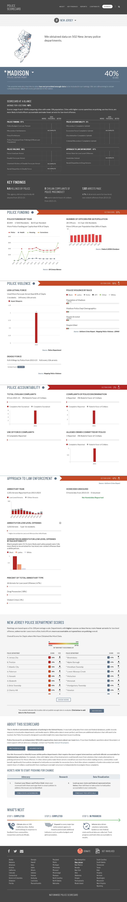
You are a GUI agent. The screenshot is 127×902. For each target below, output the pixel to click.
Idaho (33, 867)
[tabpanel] (63, 788)
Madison (18, 72)
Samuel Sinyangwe (62, 743)
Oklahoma (78, 875)
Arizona (11, 867)
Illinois (33, 870)
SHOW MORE (63, 700)
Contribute (94, 6)
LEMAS (116, 331)
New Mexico (79, 865)
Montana (55, 875)
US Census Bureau (55, 269)
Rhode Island (79, 883)
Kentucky (34, 878)
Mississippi (57, 873)
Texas (99, 867)
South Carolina (101, 859)
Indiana (33, 873)
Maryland (56, 859)
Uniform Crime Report (87, 331)
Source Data (36, 748)
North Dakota (57, 880)
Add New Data (97, 711)
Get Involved (108, 851)
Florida (11, 883)
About (62, 6)
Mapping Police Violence (52, 373)
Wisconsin (100, 880)
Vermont (99, 875)
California (12, 870)
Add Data (21, 367)
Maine (55, 862)
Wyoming (100, 886)
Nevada (77, 867)
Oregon (77, 878)
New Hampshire (80, 859)
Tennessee (100, 865)
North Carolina (57, 878)
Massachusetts (36, 883)
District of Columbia (15, 878)
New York (78, 870)
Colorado (12, 873)
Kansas (33, 875)
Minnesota (56, 867)
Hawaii (33, 862)
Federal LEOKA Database (110, 249)
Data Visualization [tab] (101, 776)
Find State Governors (27, 793)
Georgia (33, 859)
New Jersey (63, 20)
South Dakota (101, 862)
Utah (98, 870)
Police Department (54, 350)
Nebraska (56, 883)
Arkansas (12, 865)
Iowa (32, 865)
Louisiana (34, 880)
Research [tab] (63, 776)
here (77, 740)
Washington (101, 878)
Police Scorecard (14, 7)
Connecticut (13, 875)
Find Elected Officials (85, 793)
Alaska (11, 859)
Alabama (12, 862)
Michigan (56, 865)
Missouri (56, 870)
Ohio (76, 873)
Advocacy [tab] (26, 776)
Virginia (99, 873)
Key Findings (72, 6)
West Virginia (101, 883)
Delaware (12, 880)
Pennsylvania (79, 880)
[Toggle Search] (119, 6)
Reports (83, 6)
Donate (107, 6)
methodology (16, 748)
